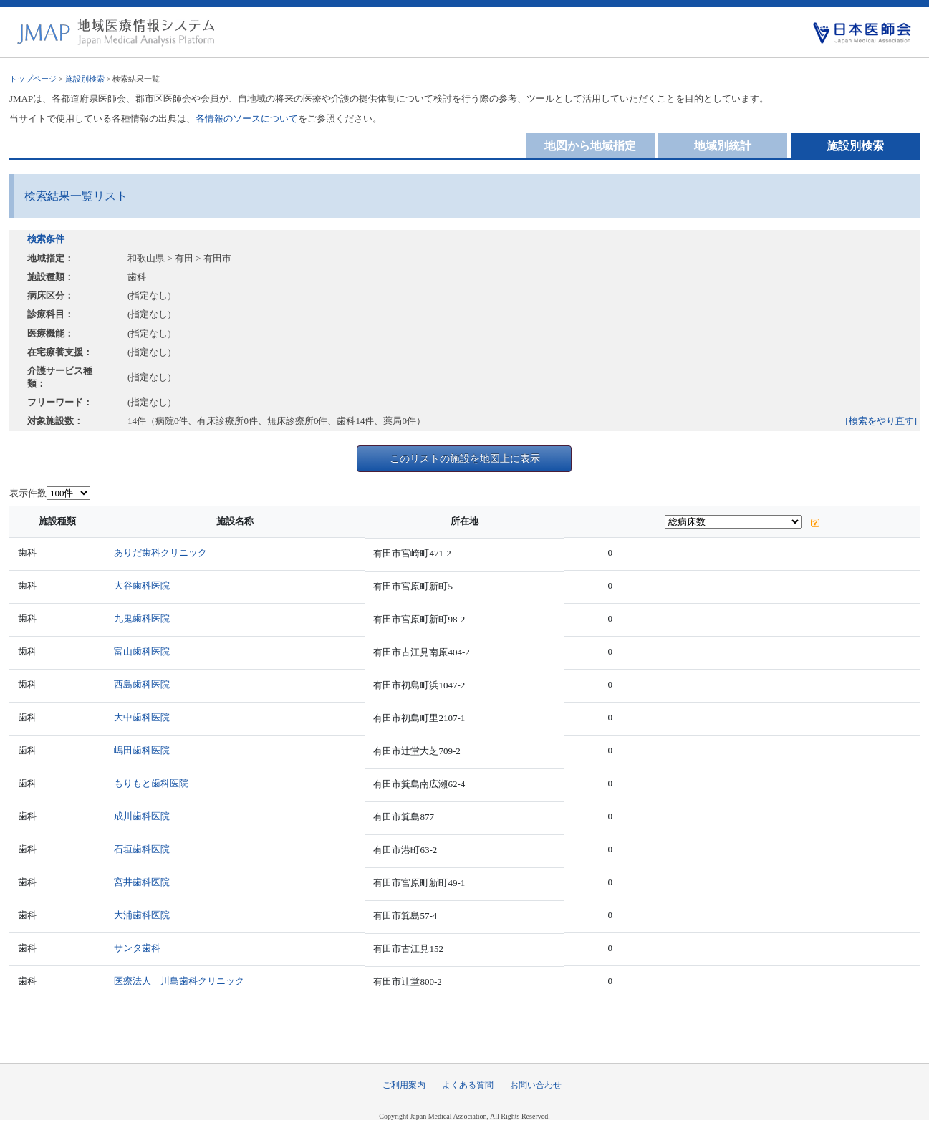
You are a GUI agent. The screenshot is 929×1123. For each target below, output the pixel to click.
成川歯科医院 (142, 816)
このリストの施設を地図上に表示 (465, 458)
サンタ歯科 (137, 948)
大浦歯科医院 (142, 915)
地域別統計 (722, 146)
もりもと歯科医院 (151, 783)
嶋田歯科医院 (142, 750)
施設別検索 (85, 78)
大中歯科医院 (142, 717)
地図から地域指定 (590, 146)
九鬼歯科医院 (142, 618)
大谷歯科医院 (142, 585)
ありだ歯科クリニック (160, 552)
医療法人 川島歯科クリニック (179, 980)
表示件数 (28, 493)
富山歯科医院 (142, 651)
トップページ (33, 78)
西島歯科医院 (142, 684)
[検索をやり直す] (881, 420)
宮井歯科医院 (142, 882)
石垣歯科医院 (142, 849)
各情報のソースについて (247, 118)
